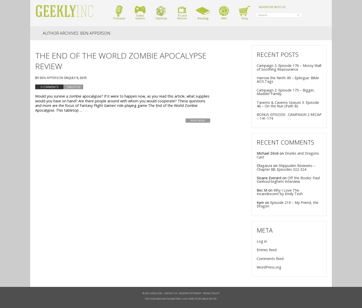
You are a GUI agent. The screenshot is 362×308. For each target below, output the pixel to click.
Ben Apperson (51, 77)
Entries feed (267, 249)
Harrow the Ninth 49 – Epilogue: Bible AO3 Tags (288, 79)
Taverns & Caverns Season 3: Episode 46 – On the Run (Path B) (288, 104)
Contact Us (170, 293)
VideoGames (140, 13)
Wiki (224, 13)
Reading (203, 13)
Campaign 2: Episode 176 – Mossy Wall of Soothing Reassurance (289, 67)
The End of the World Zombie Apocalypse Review (120, 60)
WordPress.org (269, 267)
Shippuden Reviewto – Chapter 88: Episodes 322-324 (286, 167)
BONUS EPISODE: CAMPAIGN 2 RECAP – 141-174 (289, 116)
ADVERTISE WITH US (272, 7)
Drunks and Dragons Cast (288, 155)
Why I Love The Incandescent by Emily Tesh (280, 192)
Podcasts (119, 13)
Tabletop (161, 13)
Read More (198, 120)
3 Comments (49, 87)
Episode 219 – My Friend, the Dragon (288, 204)
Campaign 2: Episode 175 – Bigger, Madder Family (286, 92)
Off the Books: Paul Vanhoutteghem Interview (288, 179)
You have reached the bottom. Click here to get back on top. (181, 298)
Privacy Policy (211, 293)
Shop (244, 13)
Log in (262, 241)
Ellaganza (264, 165)
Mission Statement (190, 293)
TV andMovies (182, 13)
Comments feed (270, 258)
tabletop (73, 87)
